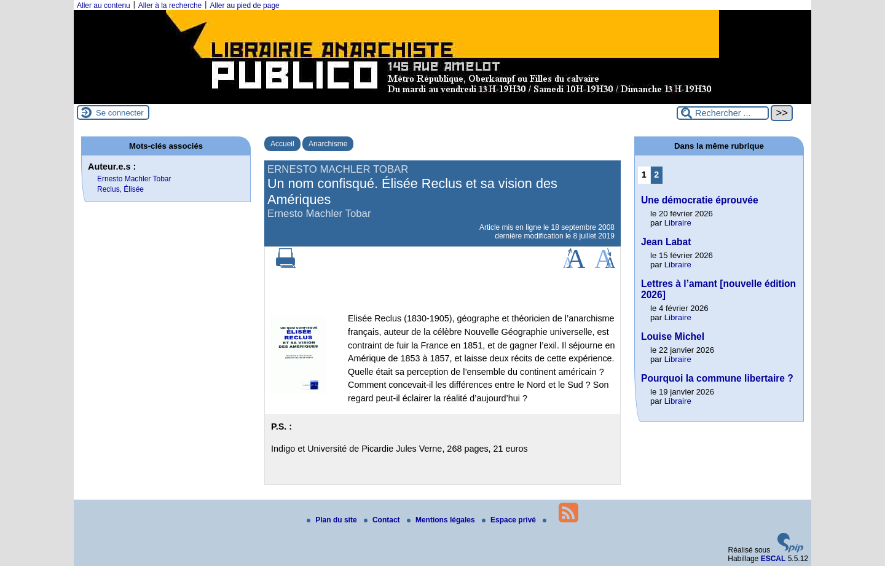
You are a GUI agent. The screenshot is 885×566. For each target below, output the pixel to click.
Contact (383, 520)
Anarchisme (328, 144)
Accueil (282, 144)
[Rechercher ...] (723, 113)
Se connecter (120, 112)
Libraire (677, 222)
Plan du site (333, 520)
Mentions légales (442, 520)
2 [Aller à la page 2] (656, 174)
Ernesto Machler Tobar (134, 179)
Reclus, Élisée (120, 189)
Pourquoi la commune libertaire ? (717, 378)
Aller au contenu (103, 5)
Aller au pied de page (244, 5)
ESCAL (773, 558)
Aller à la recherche (170, 5)
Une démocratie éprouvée (699, 200)
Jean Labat (666, 242)
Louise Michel (672, 336)
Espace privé (510, 520)
